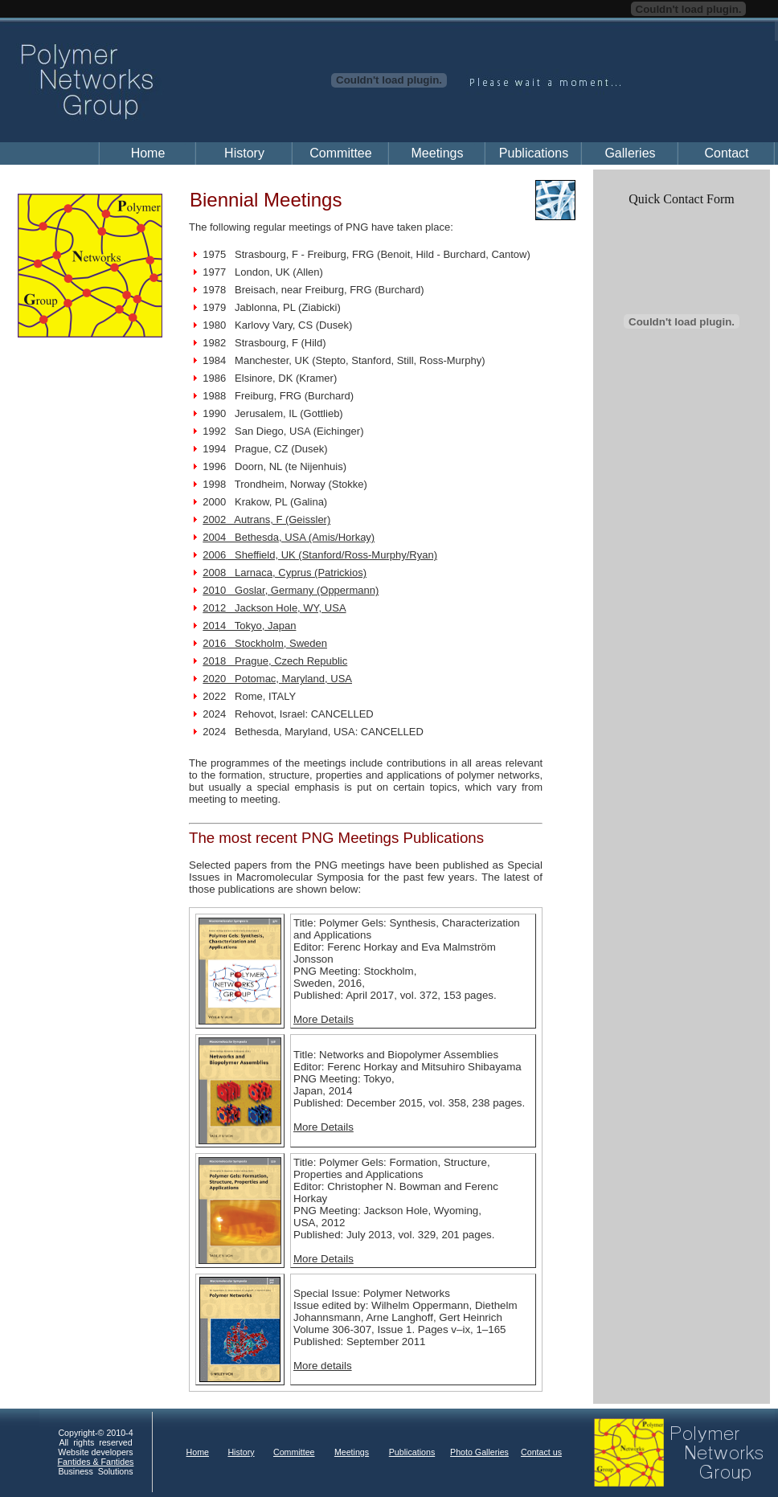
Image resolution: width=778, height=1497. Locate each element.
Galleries (629, 153)
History (244, 153)
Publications (533, 153)
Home (148, 153)
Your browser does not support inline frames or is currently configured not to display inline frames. (407, 1452)
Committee (340, 153)
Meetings (438, 153)
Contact (726, 153)
